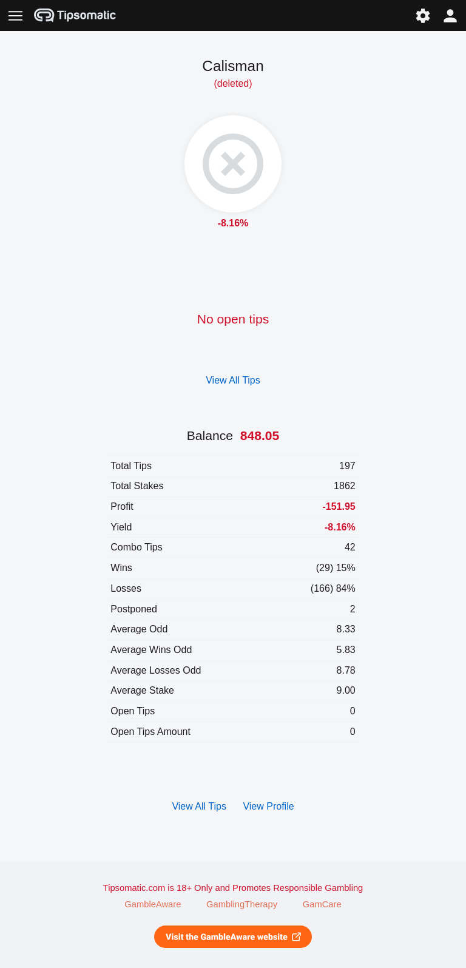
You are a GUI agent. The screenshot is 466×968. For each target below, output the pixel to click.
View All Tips (233, 380)
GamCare (322, 904)
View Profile (268, 806)
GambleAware (152, 904)
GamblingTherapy (241, 904)
